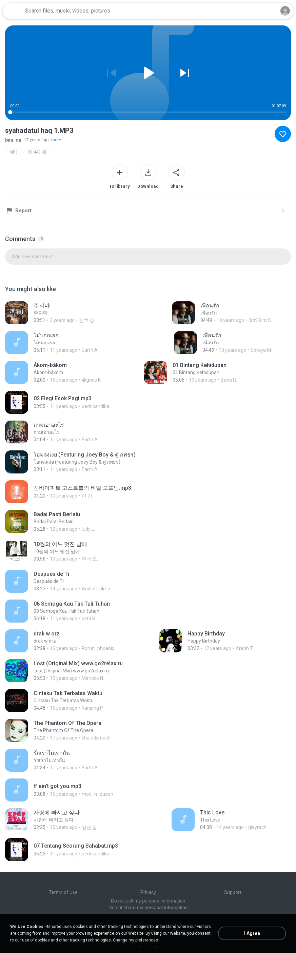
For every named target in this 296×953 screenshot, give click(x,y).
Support (232, 892)
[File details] (58, 312)
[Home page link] (13, 11)
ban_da (13, 140)
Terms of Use (63, 892)
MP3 (13, 152)
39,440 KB (37, 152)
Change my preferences (135, 940)
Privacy (148, 892)
